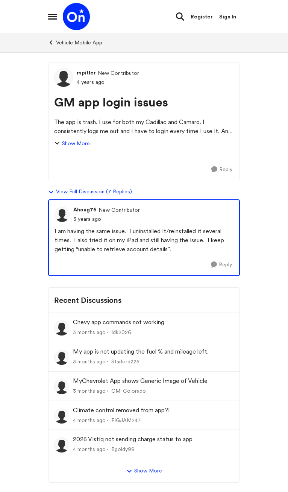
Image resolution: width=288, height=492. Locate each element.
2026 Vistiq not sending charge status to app (133, 439)
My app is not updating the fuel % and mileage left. (141, 351)
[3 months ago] (89, 332)
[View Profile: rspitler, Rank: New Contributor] (63, 77)
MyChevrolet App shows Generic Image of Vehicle (140, 380)
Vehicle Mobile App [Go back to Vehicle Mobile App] (75, 42)
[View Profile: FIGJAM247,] (61, 416)
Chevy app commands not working (118, 322)
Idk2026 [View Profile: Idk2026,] (121, 332)
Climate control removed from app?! (121, 410)
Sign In (227, 17)
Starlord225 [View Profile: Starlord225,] (125, 361)
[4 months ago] (89, 420)
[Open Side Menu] (52, 16)
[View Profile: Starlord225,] (61, 357)
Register (202, 17)
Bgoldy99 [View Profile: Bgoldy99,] (123, 449)
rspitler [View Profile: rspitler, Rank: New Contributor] (86, 73)
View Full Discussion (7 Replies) (90, 191)
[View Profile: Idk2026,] (61, 328)
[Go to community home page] (76, 16)
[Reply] (222, 169)
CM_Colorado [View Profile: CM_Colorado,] (128, 391)
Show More (72, 143)
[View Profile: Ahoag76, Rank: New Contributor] (62, 214)
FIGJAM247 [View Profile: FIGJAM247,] (126, 420)
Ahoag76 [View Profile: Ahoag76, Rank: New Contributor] (85, 210)
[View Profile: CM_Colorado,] (61, 386)
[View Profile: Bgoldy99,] (61, 445)
